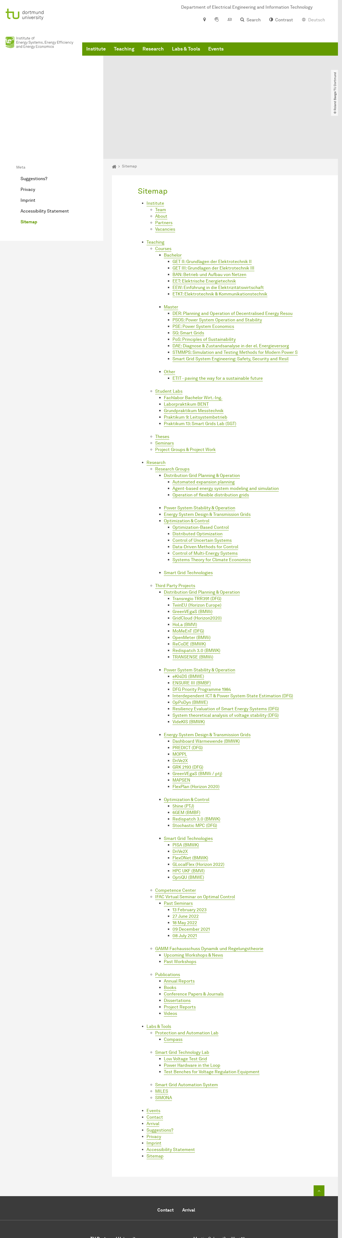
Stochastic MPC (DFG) (194, 771)
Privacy (28, 135)
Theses (162, 382)
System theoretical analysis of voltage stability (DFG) (225, 661)
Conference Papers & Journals (194, 940)
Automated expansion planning (203, 428)
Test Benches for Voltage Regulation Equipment (212, 1018)
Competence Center (175, 836)
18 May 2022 (184, 869)
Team (160, 156)
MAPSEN (181, 726)
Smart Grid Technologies (188, 519)
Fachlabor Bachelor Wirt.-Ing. (193, 343)
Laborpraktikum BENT (186, 350)
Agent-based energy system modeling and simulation (225, 434)
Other (169, 318)
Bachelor (173, 201)
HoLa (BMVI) (184, 570)
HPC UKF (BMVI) (188, 817)
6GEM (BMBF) (186, 758)
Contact (155, 1063)
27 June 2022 (185, 862)
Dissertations (177, 946)
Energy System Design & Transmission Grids (207, 460)
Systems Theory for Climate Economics (211, 506)
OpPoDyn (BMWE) (190, 648)
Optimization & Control (186, 467)
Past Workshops (180, 907)
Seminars (164, 389)
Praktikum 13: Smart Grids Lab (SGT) (200, 369)
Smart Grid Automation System (186, 1031)
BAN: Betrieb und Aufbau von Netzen (209, 220)
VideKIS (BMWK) (188, 668)
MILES (161, 1037)
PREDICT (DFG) (187, 694)
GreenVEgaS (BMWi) (192, 557)
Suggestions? (34, 124)
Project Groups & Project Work (185, 395)
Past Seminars (178, 849)
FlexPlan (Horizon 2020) (196, 732)
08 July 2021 (184, 881)
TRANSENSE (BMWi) (192, 603)
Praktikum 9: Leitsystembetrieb (195, 363)
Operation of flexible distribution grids (210, 441)
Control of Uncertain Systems (202, 486)
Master (171, 253)
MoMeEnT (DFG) (188, 577)
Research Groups (172, 415)
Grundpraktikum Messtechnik (194, 356)
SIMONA (163, 1044)
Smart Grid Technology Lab (182, 998)
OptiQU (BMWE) (188, 823)
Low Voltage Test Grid (185, 1005)
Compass (173, 985)
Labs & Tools (186, 54)
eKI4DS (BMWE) (188, 622)
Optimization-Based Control (200, 473)
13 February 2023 (189, 856)
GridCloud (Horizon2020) (197, 564)
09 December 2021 (191, 875)
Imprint (28, 146)
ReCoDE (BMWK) (189, 590)
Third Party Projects (175, 531)
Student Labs (168, 337)
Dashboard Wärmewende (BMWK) (206, 687)
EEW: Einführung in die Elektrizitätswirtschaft (218, 233)
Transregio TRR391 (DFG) (196, 544)
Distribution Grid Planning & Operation (202, 421)
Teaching (124, 54)
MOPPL (179, 700)
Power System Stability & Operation (199, 454)
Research (153, 54)
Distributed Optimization (197, 480)
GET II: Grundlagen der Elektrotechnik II (212, 207)
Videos (170, 959)
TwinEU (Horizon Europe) (196, 551)
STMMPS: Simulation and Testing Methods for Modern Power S (235, 298)
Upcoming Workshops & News (193, 901)
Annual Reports (179, 927)
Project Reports (180, 953)
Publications (167, 920)
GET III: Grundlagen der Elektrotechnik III (213, 214)
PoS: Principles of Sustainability (204, 285)
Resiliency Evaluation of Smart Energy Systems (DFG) (225, 655)
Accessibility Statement (45, 157)
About (161, 162)
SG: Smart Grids (188, 279)
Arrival (153, 1069)
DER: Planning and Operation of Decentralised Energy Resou (232, 259)
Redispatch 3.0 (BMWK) (196, 596)
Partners (163, 168)
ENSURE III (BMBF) (191, 629)
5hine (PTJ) (183, 752)
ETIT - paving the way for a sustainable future (217, 324)
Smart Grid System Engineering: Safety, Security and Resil (230, 305)
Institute (96, 54)
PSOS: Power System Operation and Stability (217, 266)
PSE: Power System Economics (203, 272)
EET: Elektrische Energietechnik (204, 227)
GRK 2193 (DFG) (187, 713)
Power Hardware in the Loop (192, 1011)
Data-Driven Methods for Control (205, 493)
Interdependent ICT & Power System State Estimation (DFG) (232, 642)
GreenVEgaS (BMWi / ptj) (197, 719)
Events (216, 54)
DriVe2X (180, 706)
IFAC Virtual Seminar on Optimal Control (195, 843)
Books (170, 933)
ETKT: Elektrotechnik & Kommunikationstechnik (219, 240)
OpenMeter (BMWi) (191, 583)
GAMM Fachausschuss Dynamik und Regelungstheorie (209, 894)
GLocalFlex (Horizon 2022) (198, 810)
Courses (163, 194)
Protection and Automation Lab (186, 979)
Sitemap (29, 168)
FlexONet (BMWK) (190, 804)
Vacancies (165, 175)
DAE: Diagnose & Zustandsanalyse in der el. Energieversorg (230, 292)
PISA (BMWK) (185, 791)
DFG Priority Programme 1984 (201, 635)
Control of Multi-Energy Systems (205, 499)
